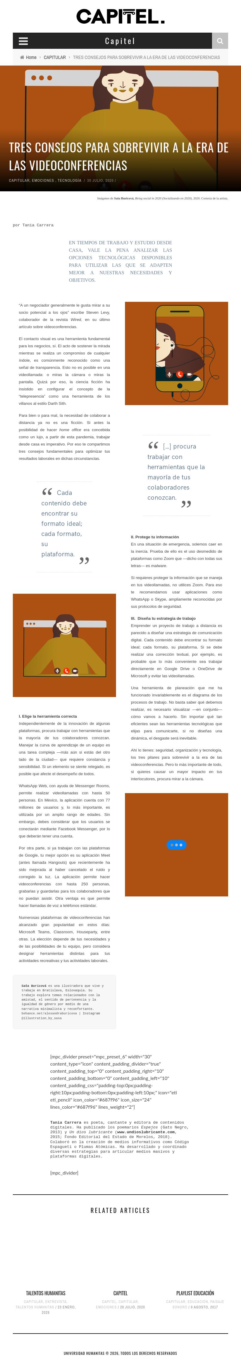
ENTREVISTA (55, 1301)
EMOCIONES (43, 180)
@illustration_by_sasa (42, 1018)
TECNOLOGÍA (70, 180)
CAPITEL (120, 1293)
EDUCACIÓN (198, 1301)
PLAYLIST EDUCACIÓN (195, 1293)
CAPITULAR (19, 180)
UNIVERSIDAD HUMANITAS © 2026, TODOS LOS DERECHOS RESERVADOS (120, 1353)
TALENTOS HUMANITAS (45, 1293)
